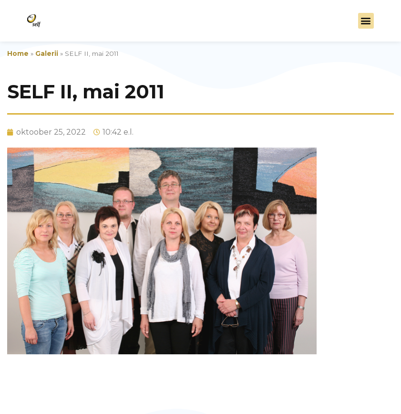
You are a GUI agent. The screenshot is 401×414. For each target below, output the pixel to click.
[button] (366, 21)
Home (18, 53)
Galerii (46, 53)
